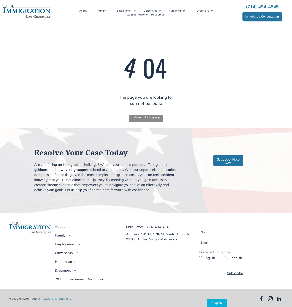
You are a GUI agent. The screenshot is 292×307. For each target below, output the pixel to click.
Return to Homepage (146, 117)
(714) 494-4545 (158, 227)
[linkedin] (279, 299)
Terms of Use (66, 298)
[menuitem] (84, 11)
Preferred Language (215, 252)
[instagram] (270, 299)
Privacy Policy (49, 298)
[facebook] (261, 299)
